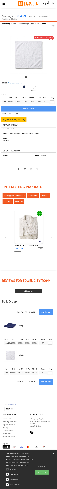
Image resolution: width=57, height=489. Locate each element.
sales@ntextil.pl (35, 426)
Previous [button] (5, 56)
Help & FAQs (7, 433)
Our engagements (9, 436)
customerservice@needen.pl (40, 421)
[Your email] (23, 404)
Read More (24, 465)
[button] (43, 4)
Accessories (32, 195)
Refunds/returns (8, 430)
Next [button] (53, 56)
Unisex (7, 201)
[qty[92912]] (52, 101)
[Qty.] (50, 343)
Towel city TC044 (8, 129)
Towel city (6, 24)
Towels (44, 195)
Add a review (28, 291)
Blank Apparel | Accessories (14, 195)
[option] (28, 55)
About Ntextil (7, 419)
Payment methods (9, 425)
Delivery (5, 427)
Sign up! (9, 409)
